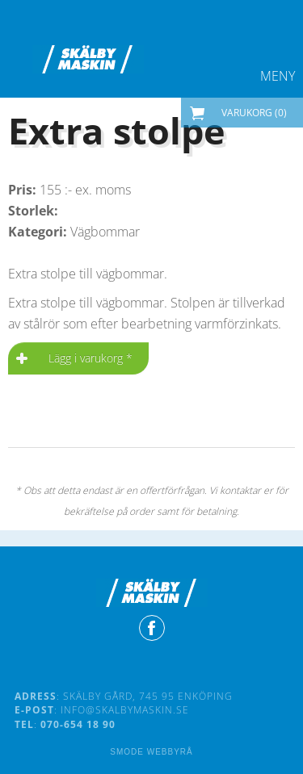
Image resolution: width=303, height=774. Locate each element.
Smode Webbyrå (151, 751)
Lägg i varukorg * (90, 358)
